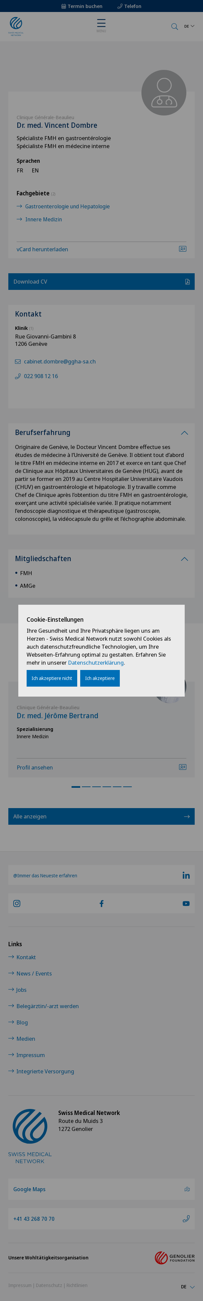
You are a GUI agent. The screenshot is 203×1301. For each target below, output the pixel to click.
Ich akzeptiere (100, 678)
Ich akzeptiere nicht (52, 678)
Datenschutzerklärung (96, 662)
